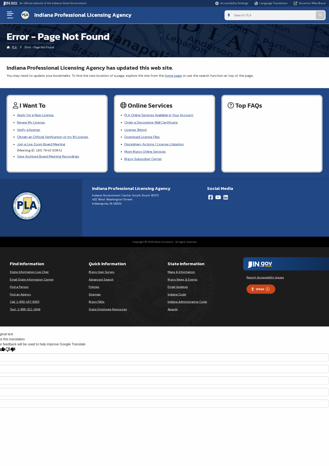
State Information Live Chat (29, 272)
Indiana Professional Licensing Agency (82, 15)
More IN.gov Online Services (145, 152)
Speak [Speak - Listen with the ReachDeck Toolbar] (260, 289)
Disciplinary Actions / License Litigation (154, 144)
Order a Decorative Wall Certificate (151, 122)
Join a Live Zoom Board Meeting (41, 144)
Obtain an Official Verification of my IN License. (53, 137)
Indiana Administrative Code (187, 302)
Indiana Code (177, 294)
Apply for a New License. (35, 115)
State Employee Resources (108, 309)
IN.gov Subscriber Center (143, 159)
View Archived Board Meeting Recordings (48, 156)
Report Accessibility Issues (265, 277)
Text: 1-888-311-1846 (25, 309)
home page (173, 75)
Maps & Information (181, 272)
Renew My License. (31, 122)
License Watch (135, 130)
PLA (14, 47)
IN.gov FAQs (96, 302)
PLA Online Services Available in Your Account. (159, 115)
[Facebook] (210, 197)
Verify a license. (28, 130)
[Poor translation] (10, 350)
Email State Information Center (32, 280)
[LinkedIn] (225, 197)
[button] (231, 3)
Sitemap (95, 294)
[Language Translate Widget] (271, 3)
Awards (173, 309)
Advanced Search (101, 280)
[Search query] (288, 15)
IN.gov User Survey (102, 272)
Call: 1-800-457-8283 (24, 302)
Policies (94, 287)
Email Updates (178, 287)
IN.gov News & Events (182, 280)
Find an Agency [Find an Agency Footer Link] (20, 294)
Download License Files (142, 137)
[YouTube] (218, 197)
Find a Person (19, 287)
